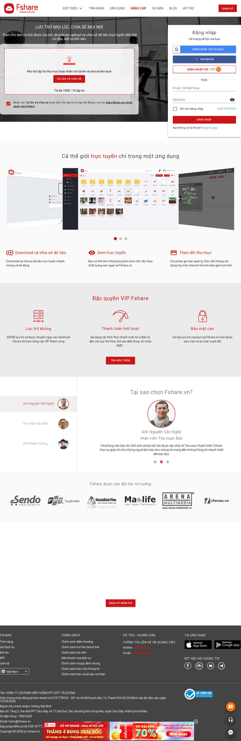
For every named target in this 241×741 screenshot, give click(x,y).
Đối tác (4, 652)
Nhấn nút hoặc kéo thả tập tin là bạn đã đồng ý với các (72, 104)
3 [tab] (168, 462)
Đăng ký (227, 8)
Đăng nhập (204, 119)
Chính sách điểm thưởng (77, 641)
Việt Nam (12, 671)
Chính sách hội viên (73, 652)
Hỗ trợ (188, 8)
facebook (204, 58)
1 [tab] (155, 462)
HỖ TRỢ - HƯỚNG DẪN (139, 635)
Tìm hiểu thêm (120, 360)
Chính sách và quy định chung (80, 663)
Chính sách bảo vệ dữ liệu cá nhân (83, 674)
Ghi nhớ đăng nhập (191, 108)
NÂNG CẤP (138, 8)
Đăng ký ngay (210, 127)
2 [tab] (161, 462)
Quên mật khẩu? (226, 108)
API (2, 658)
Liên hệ (4, 663)
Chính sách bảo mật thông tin (80, 668)
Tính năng (96, 8)
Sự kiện (158, 8)
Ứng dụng (117, 8)
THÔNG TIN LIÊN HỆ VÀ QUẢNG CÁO (149, 642)
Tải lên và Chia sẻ (69, 77)
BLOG (173, 8)
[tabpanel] (161, 429)
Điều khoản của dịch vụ (76, 658)
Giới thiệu (73, 8)
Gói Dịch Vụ (7, 647)
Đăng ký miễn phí (120, 603)
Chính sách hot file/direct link (80, 647)
